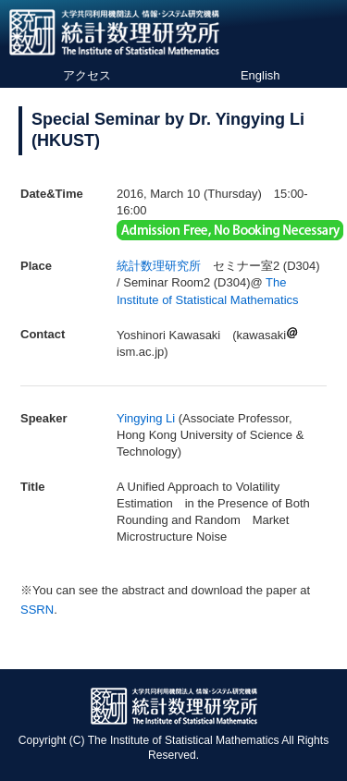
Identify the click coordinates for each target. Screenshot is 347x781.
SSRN (37, 609)
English (260, 75)
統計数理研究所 (159, 266)
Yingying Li (146, 418)
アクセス (87, 75)
